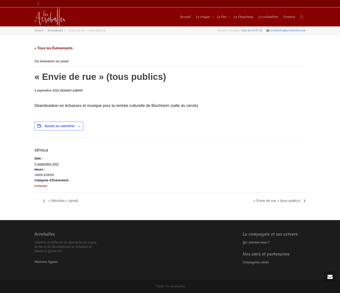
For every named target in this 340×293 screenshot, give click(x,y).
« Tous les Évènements (53, 48)
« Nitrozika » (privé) (62, 201)
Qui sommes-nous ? (256, 242)
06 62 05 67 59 (253, 30)
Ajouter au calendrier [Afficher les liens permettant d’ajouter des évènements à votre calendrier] (59, 126)
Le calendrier (268, 17)
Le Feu (222, 17)
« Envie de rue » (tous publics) (277, 201)
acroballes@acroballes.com (288, 30)
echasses (40, 186)
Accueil (185, 17)
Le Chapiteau (243, 17)
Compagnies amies (256, 262)
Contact (289, 17)
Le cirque (203, 17)
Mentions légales (46, 262)
